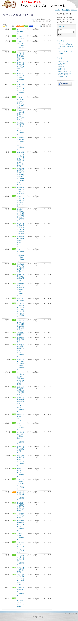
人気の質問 (62, 64)
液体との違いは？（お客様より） (20, 570)
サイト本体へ (66, 10)
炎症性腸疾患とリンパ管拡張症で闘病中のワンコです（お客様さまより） (20, 289)
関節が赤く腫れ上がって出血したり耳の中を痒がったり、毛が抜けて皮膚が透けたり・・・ (20, 176)
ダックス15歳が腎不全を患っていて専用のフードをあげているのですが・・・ (20, 255)
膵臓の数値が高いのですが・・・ (20, 340)
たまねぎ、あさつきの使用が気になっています (20, 77)
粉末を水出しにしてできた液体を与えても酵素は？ (20, 268)
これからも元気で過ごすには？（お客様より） (20, 591)
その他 (60, 54)
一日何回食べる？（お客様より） (20, 515)
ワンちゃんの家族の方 (65, 44)
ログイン (74, 10)
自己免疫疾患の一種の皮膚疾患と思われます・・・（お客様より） (20, 438)
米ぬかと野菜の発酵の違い (20, 31)
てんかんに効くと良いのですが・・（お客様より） (20, 602)
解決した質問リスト (64, 71)
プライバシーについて (71, 613)
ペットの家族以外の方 (65, 51)
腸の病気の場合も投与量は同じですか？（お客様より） (20, 507)
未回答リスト (62, 76)
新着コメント (62, 69)
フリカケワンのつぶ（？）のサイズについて (20, 45)
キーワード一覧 (63, 61)
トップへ (57, 10)
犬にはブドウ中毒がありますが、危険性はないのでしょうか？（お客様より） (20, 378)
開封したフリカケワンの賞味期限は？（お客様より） (20, 391)
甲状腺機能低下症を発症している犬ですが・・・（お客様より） (20, 143)
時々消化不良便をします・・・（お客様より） (20, 496)
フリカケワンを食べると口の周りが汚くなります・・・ (20, 56)
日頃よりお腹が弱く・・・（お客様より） (20, 472)
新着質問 (61, 66)
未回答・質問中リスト (65, 74)
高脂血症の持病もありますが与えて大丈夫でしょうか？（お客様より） (20, 215)
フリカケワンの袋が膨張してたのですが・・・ (20, 66)
